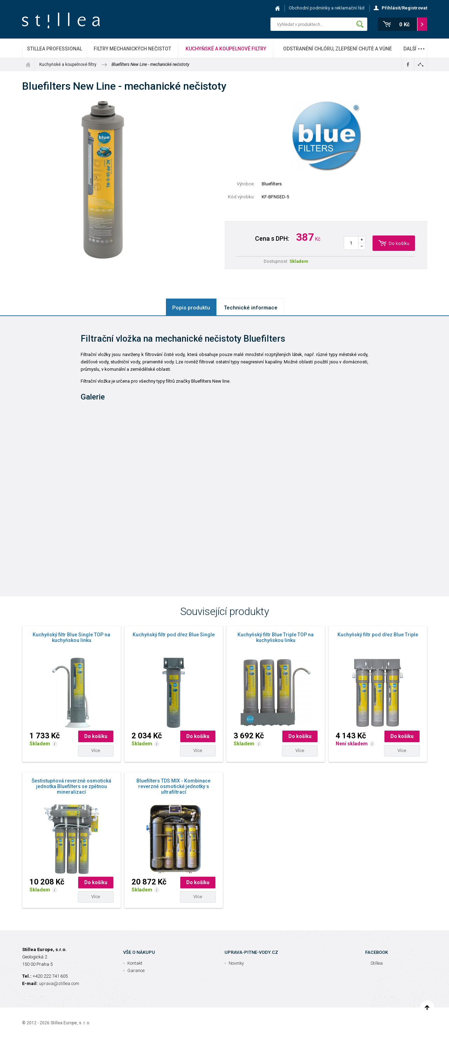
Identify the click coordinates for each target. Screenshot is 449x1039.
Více (95, 750)
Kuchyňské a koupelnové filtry (226, 49)
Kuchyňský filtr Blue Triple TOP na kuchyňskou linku (275, 637)
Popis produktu (191, 308)
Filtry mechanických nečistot (132, 49)
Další (414, 47)
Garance (136, 970)
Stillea (61, 20)
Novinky (236, 963)
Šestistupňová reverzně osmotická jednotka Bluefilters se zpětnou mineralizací (71, 786)
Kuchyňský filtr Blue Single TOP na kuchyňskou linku (71, 637)
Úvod (28, 64)
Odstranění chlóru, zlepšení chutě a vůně (337, 49)
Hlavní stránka (277, 8)
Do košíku (95, 736)
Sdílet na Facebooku (408, 64)
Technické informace (250, 308)
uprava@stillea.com (59, 983)
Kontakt (134, 963)
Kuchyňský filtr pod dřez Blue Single (174, 634)
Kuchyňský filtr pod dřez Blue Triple (377, 634)
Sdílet (421, 64)
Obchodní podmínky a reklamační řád (326, 8)
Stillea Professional (54, 49)
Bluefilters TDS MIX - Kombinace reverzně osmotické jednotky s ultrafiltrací (173, 786)
